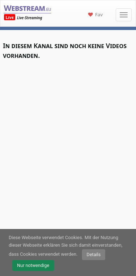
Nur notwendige (33, 265)
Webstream (27, 7)
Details (94, 254)
